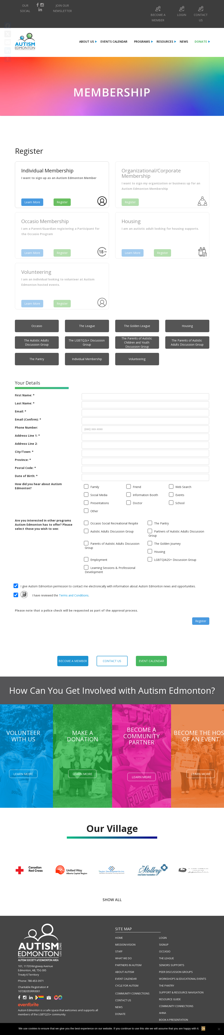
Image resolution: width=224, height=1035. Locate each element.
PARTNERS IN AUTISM (128, 965)
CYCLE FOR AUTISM (126, 985)
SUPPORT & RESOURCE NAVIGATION (181, 992)
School (177, 502)
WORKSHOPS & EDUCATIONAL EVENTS (182, 979)
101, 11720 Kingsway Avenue (35, 966)
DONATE (120, 1014)
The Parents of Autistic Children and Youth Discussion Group (137, 342)
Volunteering (137, 359)
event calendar (151, 661)
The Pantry (36, 359)
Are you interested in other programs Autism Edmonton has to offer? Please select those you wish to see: (43, 524)
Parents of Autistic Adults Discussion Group (112, 545)
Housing (187, 326)
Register (62, 202)
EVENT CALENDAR (126, 979)
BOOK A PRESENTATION (173, 1020)
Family (92, 486)
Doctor (134, 502)
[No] (219, 1029)
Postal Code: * (25, 468)
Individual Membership (87, 359)
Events (177, 494)
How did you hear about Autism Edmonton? (38, 486)
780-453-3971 (36, 981)
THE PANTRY (166, 985)
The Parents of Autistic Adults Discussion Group (187, 342)
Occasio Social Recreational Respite (111, 523)
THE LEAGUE (166, 958)
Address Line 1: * (27, 436)
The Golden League (137, 326)
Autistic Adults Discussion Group (109, 531)
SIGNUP (164, 944)
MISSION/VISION (125, 944)
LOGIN (163, 938)
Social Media (96, 494)
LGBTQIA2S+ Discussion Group (172, 559)
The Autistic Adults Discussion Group (37, 342)
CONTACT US (123, 1000)
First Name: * (25, 395)
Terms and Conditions (74, 595)
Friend (134, 486)
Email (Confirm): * (28, 419)
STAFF (118, 951)
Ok (203, 1028)
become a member (73, 661)
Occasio (36, 326)
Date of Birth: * (26, 476)
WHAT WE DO (123, 958)
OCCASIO (164, 951)
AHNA (162, 1013)
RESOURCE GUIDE (170, 999)
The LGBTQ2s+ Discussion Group (86, 342)
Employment (96, 559)
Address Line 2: (26, 444)
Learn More (32, 202)
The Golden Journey (165, 543)
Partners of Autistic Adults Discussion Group (176, 533)
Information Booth (142, 494)
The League (87, 326)
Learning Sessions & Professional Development (110, 569)
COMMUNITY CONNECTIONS (132, 993)
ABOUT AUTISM (124, 972)
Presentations (97, 502)
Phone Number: (26, 427)
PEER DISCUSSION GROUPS (176, 972)
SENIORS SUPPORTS (171, 965)
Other (91, 510)
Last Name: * (25, 403)
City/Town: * (24, 452)
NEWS (119, 1007)
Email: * (20, 411)
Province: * (23, 460)
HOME (119, 938)
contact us (112, 661)
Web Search (180, 486)
